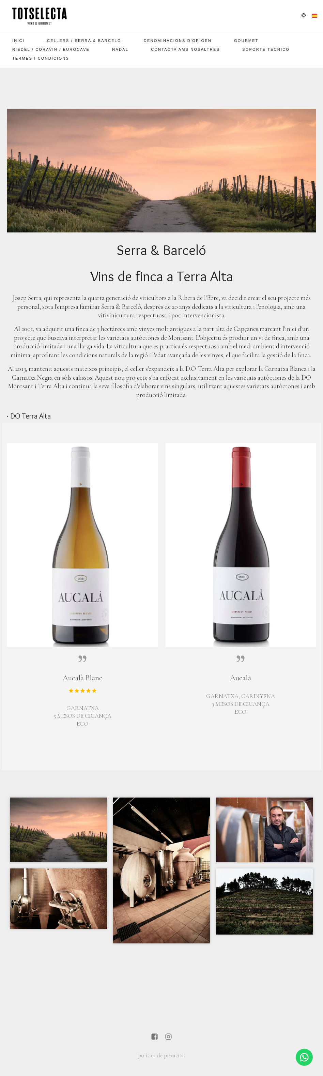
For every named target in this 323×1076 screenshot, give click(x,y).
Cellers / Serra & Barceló (84, 41)
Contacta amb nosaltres (185, 49)
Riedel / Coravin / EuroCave (51, 49)
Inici (18, 41)
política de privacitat (161, 1055)
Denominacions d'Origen (178, 41)
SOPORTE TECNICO (266, 49)
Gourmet (246, 41)
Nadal (120, 49)
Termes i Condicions (40, 58)
